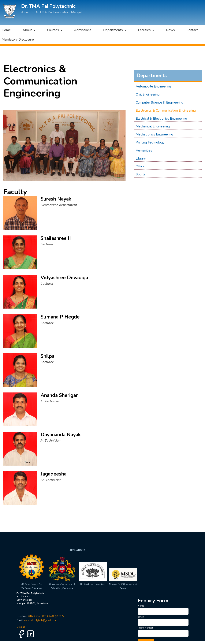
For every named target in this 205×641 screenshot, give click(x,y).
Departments (113, 30)
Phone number (145, 627)
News (170, 30)
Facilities (144, 30)
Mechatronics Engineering (154, 134)
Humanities (144, 150)
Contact (192, 30)
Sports (141, 174)
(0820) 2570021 (37, 616)
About (28, 30)
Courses (53, 30)
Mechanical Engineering (153, 126)
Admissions (82, 30)
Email (141, 616)
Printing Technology (150, 142)
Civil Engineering (148, 94)
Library (141, 158)
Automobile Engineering (153, 86)
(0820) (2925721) (57, 616)
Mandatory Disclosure (18, 39)
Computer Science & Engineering (159, 102)
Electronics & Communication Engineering (166, 110)
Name (141, 605)
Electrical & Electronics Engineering (161, 118)
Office (140, 166)
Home (6, 30)
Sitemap (20, 627)
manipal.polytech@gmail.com (40, 620)
